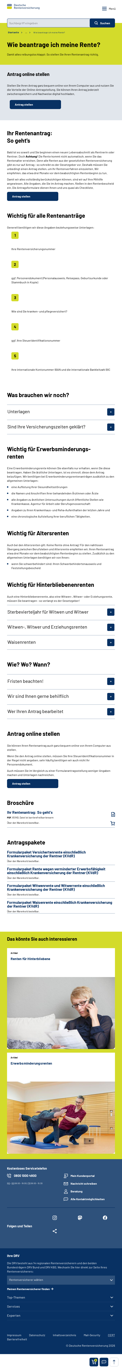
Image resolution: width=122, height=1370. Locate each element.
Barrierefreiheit (17, 1339)
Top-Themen (16, 1297)
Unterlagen (18, 411)
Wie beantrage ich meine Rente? (49, 32)
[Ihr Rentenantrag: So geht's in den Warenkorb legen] (110, 823)
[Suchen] (102, 22)
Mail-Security (92, 1335)
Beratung (76, 1191)
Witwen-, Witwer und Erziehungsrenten (47, 626)
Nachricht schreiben (84, 1183)
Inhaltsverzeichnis (64, 1335)
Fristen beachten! (25, 681)
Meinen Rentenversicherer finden (28, 1289)
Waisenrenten (21, 642)
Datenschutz (37, 1335)
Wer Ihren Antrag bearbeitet (35, 711)
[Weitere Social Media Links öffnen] (55, 1232)
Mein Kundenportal (83, 1175)
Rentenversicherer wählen (26, 1279)
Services (13, 1306)
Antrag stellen (24, 104)
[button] (104, 1362)
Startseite (13, 32)
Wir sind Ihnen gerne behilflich (38, 696)
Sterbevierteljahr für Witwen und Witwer (47, 611)
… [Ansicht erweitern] (26, 32)
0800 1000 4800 (25, 1176)
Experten (13, 1315)
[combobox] (48, 22)
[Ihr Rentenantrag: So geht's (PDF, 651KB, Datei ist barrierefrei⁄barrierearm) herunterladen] (110, 814)
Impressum (14, 1335)
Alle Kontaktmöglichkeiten (88, 1199)
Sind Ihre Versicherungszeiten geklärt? (46, 426)
